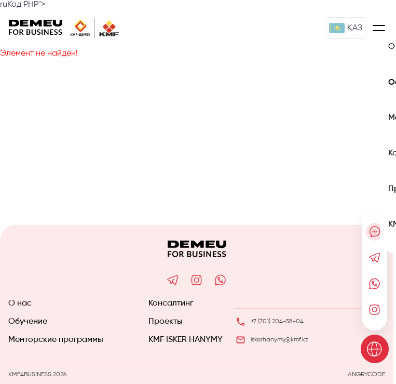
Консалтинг (170, 303)
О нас (20, 303)
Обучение (27, 321)
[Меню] (379, 28)
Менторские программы (55, 340)
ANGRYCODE (366, 375)
